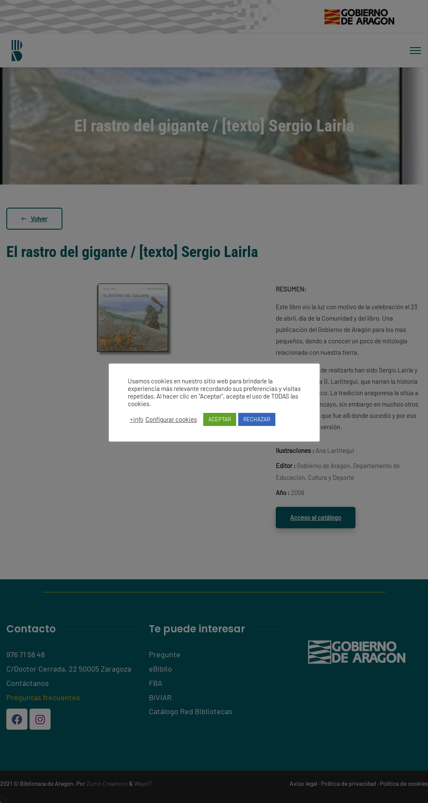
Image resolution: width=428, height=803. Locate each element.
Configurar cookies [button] (171, 419)
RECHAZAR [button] (256, 419)
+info (136, 419)
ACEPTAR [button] (219, 419)
